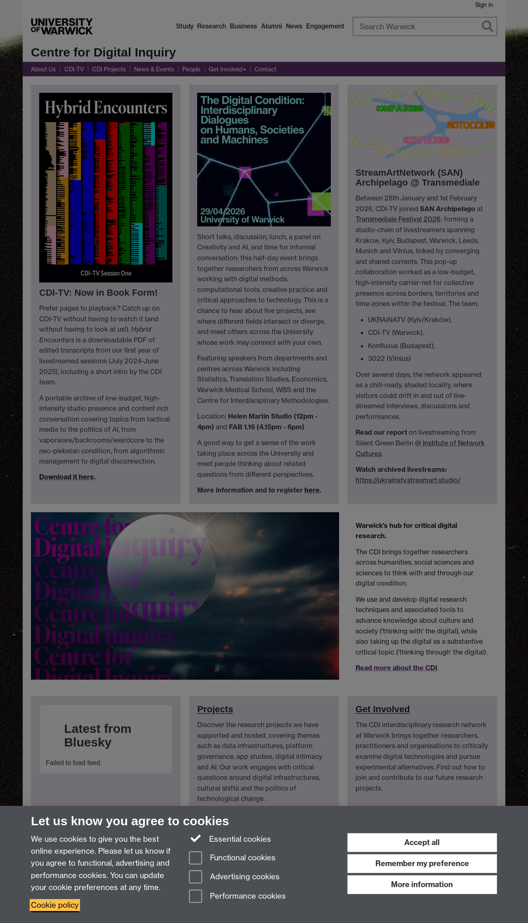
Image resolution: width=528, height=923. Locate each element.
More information (422, 884)
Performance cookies (237, 896)
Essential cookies (230, 838)
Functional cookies (232, 858)
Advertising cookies (234, 877)
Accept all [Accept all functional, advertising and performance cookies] (422, 842)
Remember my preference (422, 863)
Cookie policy (55, 905)
